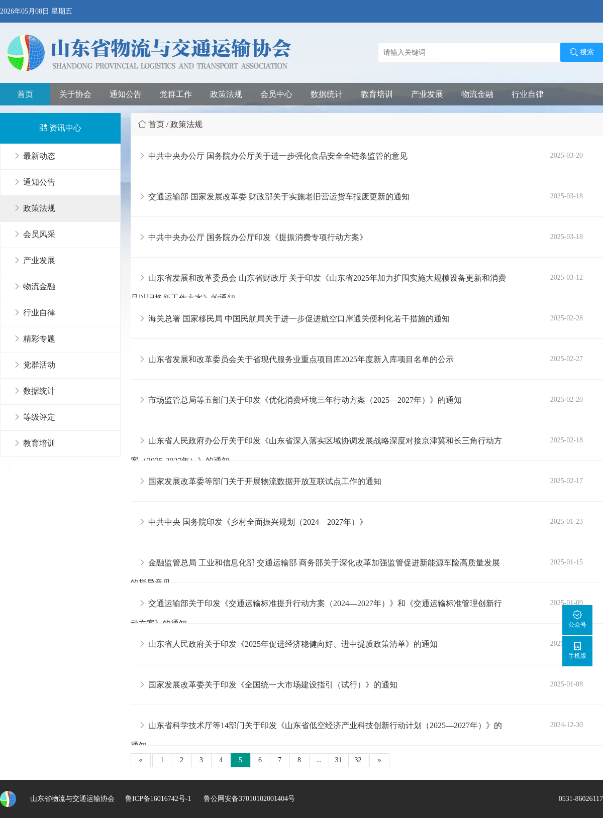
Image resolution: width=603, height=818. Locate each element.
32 (358, 760)
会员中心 (276, 94)
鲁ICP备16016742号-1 (158, 798)
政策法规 (226, 94)
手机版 (577, 650)
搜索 (581, 52)
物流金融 (477, 94)
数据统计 (327, 94)
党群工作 (176, 94)
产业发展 (427, 94)
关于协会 (75, 94)
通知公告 (126, 94)
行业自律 (528, 94)
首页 (25, 94)
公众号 (577, 619)
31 (338, 760)
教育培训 (377, 94)
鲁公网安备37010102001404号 (248, 798)
